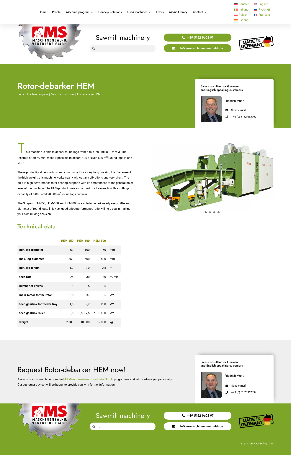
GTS (271, 443)
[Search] (93, 48)
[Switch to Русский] (262, 9)
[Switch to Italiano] (242, 9)
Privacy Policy (259, 443)
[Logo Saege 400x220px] (49, 25)
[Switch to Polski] (242, 15)
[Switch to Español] (242, 20)
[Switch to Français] (262, 15)
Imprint (245, 443)
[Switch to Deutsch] (242, 4)
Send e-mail (238, 110)
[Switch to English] (262, 4)
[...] (123, 48)
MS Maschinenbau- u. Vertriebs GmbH (88, 379)
